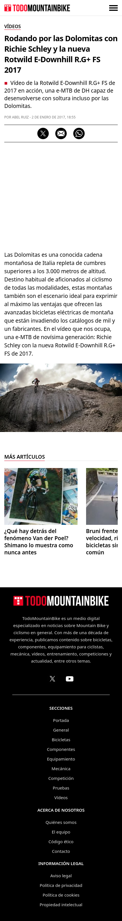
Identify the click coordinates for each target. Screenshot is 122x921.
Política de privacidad (61, 885)
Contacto (61, 851)
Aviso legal (61, 875)
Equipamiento (61, 759)
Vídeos (61, 797)
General (61, 730)
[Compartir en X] (43, 133)
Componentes (61, 749)
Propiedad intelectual (61, 904)
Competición (61, 778)
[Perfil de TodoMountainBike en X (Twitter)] (52, 678)
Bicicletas (61, 739)
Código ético (61, 841)
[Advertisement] (61, 195)
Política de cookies (60, 895)
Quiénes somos (61, 822)
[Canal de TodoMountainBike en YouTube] (69, 678)
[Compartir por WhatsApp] (79, 133)
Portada (61, 720)
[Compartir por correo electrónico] (61, 133)
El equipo (61, 832)
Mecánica (61, 768)
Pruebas (61, 788)
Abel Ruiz (20, 117)
